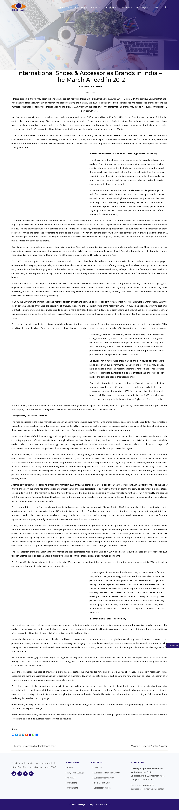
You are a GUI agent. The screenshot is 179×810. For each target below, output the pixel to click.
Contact (156, 7)
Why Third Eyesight (77, 7)
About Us (95, 7)
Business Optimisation (104, 778)
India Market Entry (102, 783)
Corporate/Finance (102, 788)
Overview (98, 768)
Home (60, 7)
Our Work (97, 762)
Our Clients (126, 7)
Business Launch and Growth (107, 773)
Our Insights (142, 7)
